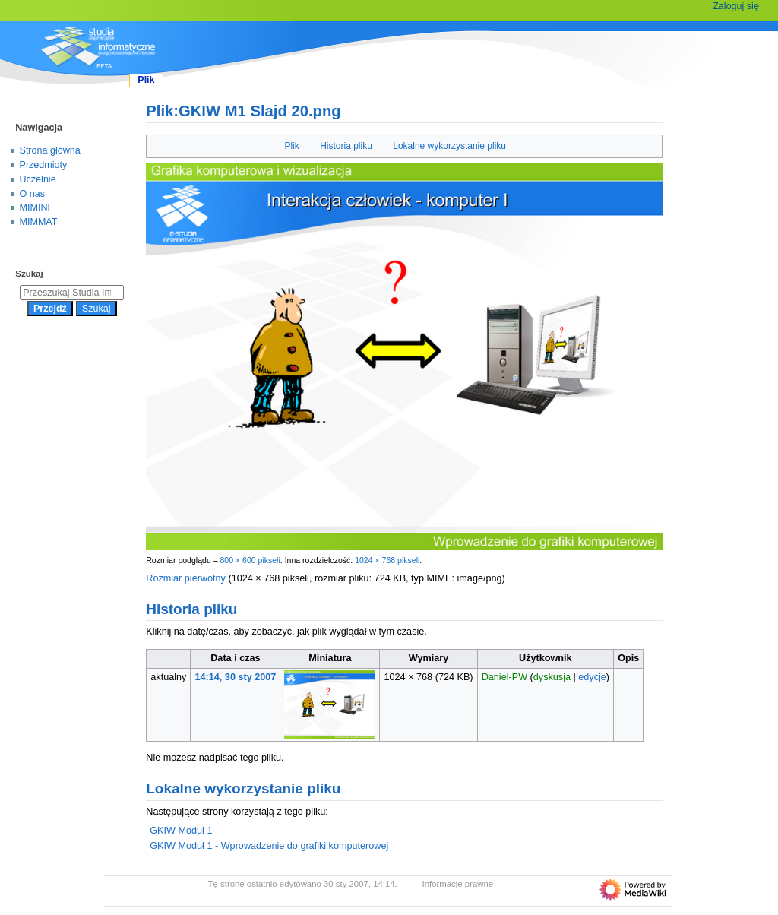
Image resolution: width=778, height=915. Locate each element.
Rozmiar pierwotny (186, 578)
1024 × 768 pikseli (387, 560)
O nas (32, 193)
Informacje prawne (458, 883)
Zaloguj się (736, 6)
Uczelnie (38, 179)
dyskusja (552, 677)
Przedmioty (44, 165)
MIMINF (37, 207)
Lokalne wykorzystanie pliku (449, 146)
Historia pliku (346, 146)
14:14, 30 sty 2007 (236, 677)
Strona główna (50, 150)
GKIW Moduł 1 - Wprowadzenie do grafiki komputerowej (269, 846)
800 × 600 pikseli (250, 560)
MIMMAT (39, 222)
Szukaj (29, 273)
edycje (592, 677)
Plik (291, 146)
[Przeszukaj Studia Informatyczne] (72, 292)
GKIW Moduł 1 (181, 830)
